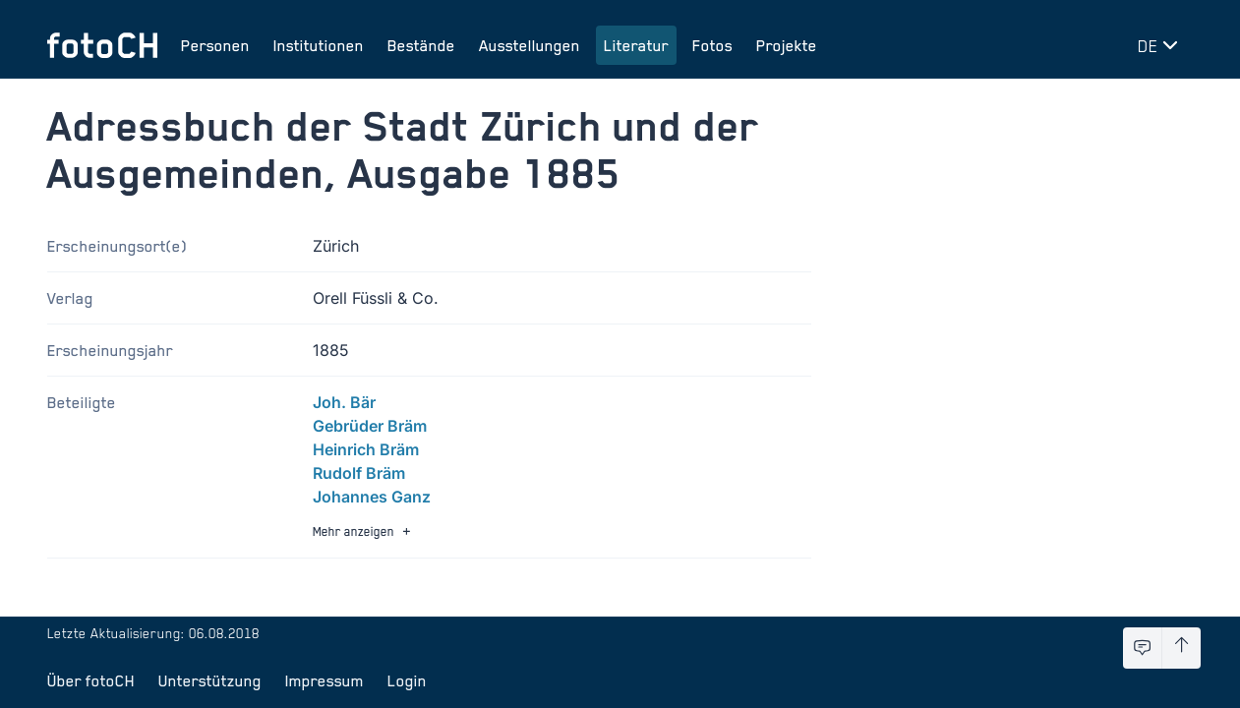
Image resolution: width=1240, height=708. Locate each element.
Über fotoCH (91, 680)
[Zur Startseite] (102, 45)
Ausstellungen (529, 45)
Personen (215, 45)
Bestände (421, 45)
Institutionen (318, 45)
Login (407, 680)
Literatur (636, 45)
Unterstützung (210, 680)
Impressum (324, 680)
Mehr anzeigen (364, 531)
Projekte (786, 45)
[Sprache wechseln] (1161, 45)
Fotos (712, 45)
